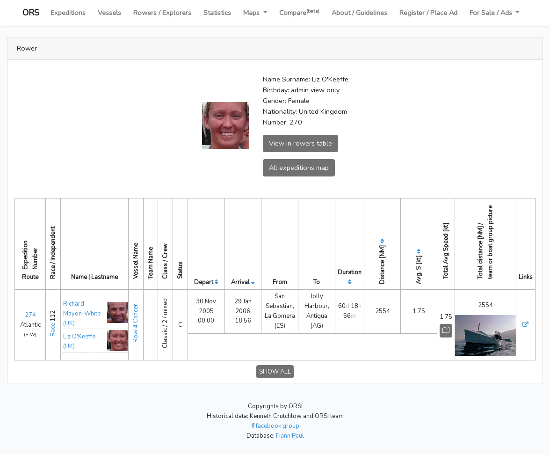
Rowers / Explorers (162, 12)
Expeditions (68, 12)
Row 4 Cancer (135, 323)
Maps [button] (252, 12)
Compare (299, 12)
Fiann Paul (290, 436)
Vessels (109, 12)
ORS (30, 12)
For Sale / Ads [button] (492, 12)
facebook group (275, 426)
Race (53, 330)
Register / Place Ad (428, 12)
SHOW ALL (275, 371)
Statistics (217, 12)
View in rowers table (300, 143)
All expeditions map (299, 167)
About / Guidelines (359, 12)
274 (30, 315)
